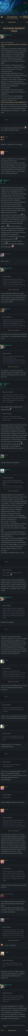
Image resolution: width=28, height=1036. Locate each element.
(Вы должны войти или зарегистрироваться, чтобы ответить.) (14, 1026)
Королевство (12, 17)
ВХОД (25, 17)
